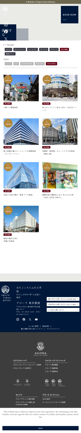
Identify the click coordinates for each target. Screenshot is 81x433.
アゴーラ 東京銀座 (51, 365)
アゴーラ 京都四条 (51, 368)
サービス (43, 49)
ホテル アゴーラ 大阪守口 (22, 368)
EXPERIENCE (26, 63)
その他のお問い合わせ (56, 310)
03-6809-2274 (22, 314)
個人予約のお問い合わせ (62, 299)
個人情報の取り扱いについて (32, 329)
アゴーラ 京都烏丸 (51, 371)
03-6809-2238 (28, 312)
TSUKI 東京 (46, 399)
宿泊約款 (45, 326)
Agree (40, 428)
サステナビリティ (53, 329)
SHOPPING (51, 63)
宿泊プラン (10, 54)
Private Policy (40, 420)
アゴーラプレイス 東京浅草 (25, 399)
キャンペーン (20, 49)
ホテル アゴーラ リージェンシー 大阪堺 (27, 365)
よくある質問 (33, 326)
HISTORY (39, 63)
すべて (8, 49)
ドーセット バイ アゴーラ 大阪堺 (53, 402)
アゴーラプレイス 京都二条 (27, 403)
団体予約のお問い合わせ (62, 304)
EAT (16, 63)
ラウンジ (54, 49)
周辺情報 (64, 49)
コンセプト (32, 49)
